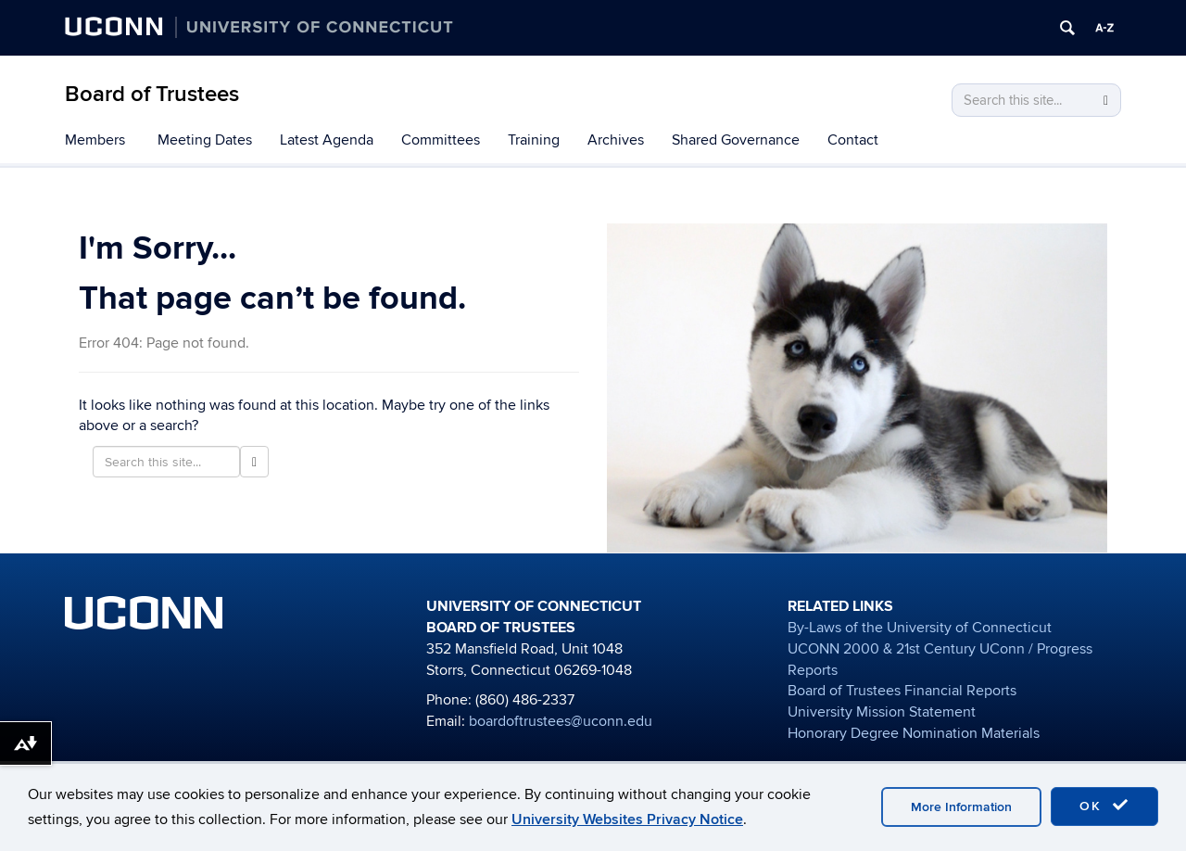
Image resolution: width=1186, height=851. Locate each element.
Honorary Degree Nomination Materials (914, 733)
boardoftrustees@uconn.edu (560, 721)
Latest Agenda (326, 140)
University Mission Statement (882, 712)
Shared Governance (736, 140)
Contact (852, 140)
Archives (615, 140)
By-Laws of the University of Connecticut (920, 627)
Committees (440, 140)
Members (95, 140)
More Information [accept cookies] (961, 807)
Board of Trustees (152, 94)
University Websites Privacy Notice (627, 819)
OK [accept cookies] (1104, 805)
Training (534, 140)
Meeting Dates (205, 140)
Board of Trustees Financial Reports (902, 690)
